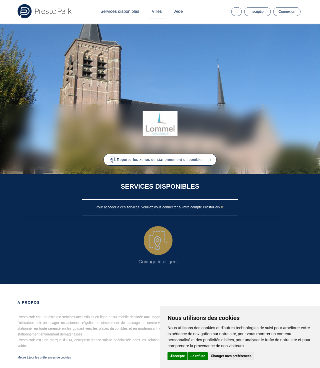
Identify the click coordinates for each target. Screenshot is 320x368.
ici (222, 207)
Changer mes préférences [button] (231, 356)
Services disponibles (119, 11)
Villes (157, 11)
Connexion (286, 12)
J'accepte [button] (177, 356)
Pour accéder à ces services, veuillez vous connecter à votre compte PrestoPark (158, 207)
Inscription (258, 12)
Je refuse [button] (197, 356)
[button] (160, 160)
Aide (178, 11)
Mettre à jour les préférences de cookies (44, 357)
